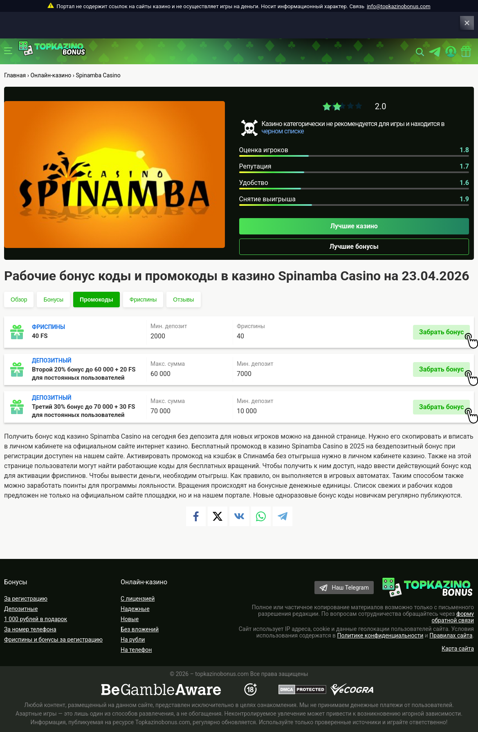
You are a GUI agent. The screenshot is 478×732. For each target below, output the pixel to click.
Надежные (135, 609)
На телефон (136, 649)
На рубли (133, 639)
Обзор (19, 299)
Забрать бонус (444, 334)
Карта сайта (458, 648)
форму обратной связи (452, 617)
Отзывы (183, 299)
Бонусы (53, 299)
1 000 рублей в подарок (35, 619)
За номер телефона (30, 629)
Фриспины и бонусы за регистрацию (53, 639)
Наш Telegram (350, 587)
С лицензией (138, 598)
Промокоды (96, 299)
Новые (130, 619)
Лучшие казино (354, 226)
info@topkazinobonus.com (398, 6)
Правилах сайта (450, 635)
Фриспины (143, 299)
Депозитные (21, 609)
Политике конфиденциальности (380, 635)
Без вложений (140, 629)
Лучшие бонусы (354, 246)
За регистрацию (25, 598)
